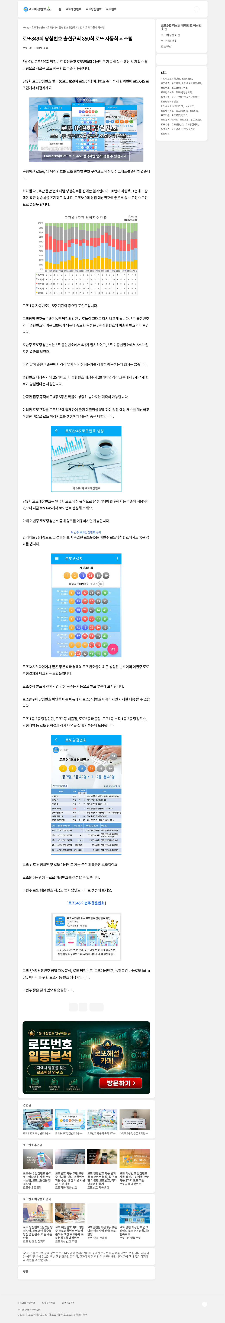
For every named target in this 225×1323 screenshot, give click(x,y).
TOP (204, 1304)
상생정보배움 (68, 1302)
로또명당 (176, 129)
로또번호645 (182, 110)
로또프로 (184, 119)
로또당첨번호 (94, 9)
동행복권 (165, 129)
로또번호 (111, 9)
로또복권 (165, 83)
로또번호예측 (167, 92)
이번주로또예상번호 (191, 83)
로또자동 (165, 115)
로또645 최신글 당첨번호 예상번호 (181, 27)
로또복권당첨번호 (169, 119)
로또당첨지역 (191, 124)
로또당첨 (165, 133)
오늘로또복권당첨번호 (188, 97)
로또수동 (165, 124)
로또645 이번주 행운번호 (86, 903)
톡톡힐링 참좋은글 (26, 1302)
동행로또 (165, 97)
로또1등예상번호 (180, 87)
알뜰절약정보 (48, 1302)
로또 (174, 97)
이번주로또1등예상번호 (172, 106)
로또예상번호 (73, 9)
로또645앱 (187, 78)
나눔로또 (189, 106)
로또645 (194, 110)
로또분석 (176, 83)
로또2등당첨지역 (180, 115)
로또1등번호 (177, 124)
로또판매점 (196, 119)
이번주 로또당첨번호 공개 (86, 532)
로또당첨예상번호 (169, 101)
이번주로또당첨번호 (170, 78)
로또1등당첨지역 (184, 92)
